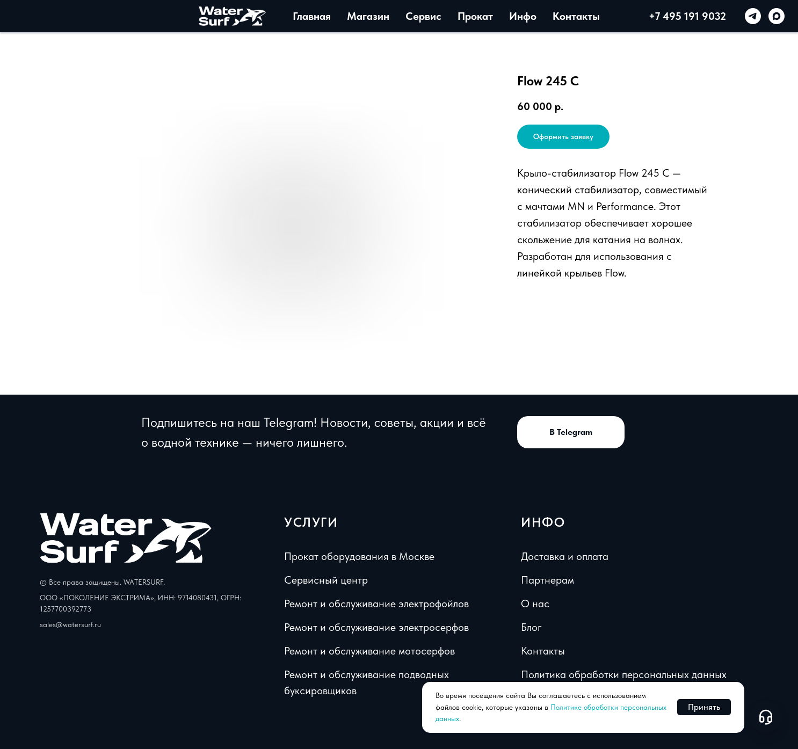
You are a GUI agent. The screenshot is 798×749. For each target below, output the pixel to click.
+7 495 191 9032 (687, 16)
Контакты (576, 16)
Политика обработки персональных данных (624, 674)
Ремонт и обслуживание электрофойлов (376, 603)
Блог (531, 627)
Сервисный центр (326, 579)
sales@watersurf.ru (70, 624)
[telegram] (753, 16)
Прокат (475, 16)
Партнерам (547, 579)
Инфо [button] (522, 16)
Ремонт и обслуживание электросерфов (376, 627)
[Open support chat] (766, 717)
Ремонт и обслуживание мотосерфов (369, 650)
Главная (312, 16)
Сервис (423, 16)
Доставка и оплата (564, 556)
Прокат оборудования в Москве (359, 556)
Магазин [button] (368, 16)
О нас (535, 603)
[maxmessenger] (776, 16)
